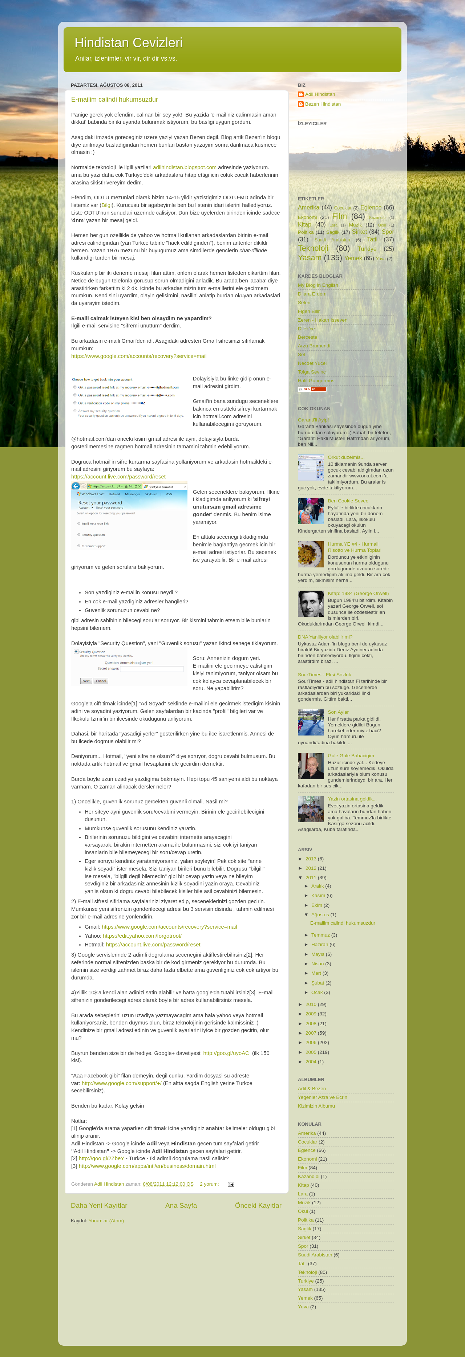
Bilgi (106, 205)
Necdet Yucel (312, 363)
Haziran (320, 944)
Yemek (353, 258)
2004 (312, 1061)
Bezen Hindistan (323, 104)
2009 (312, 1013)
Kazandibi (377, 217)
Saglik (333, 232)
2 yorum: (210, 1184)
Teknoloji (313, 248)
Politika (306, 232)
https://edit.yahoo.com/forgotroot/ (142, 936)
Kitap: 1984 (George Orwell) (358, 593)
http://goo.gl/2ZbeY (101, 1158)
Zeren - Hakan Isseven (323, 320)
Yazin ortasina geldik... (352, 799)
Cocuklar (343, 208)
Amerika (308, 207)
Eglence (371, 207)
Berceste (307, 337)
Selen (304, 302)
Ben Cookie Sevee (348, 501)
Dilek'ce (306, 328)
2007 (312, 1033)
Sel (301, 354)
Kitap (304, 224)
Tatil (372, 239)
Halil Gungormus (316, 380)
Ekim (317, 905)
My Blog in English (318, 285)
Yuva (381, 258)
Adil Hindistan (320, 94)
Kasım (319, 895)
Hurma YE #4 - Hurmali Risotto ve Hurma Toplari (354, 547)
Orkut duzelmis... (346, 457)
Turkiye (366, 248)
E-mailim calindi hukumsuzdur (114, 99)
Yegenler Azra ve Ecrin (322, 1097)
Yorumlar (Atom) (106, 1220)
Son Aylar (338, 712)
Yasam (310, 257)
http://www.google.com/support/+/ (122, 1083)
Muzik (355, 225)
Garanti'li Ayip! (313, 420)
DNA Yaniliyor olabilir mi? (325, 637)
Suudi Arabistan (332, 240)
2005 (312, 1052)
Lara (333, 225)
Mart (317, 973)
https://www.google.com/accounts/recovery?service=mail (139, 356)
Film (339, 216)
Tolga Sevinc (312, 372)
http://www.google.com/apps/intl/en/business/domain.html (147, 1166)
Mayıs (318, 954)
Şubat (318, 983)
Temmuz (321, 935)
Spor (388, 231)
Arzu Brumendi (314, 346)
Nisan (318, 963)
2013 (312, 858)
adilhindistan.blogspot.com (185, 167)
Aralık (318, 886)
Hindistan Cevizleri (128, 42)
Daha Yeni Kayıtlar (99, 1205)
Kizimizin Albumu (316, 1106)
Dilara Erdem (312, 294)
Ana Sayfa (181, 1205)
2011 (312, 877)
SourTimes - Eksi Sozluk (324, 674)
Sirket (359, 231)
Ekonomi (307, 217)
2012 (312, 868)
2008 (312, 1023)
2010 (312, 1004)
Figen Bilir (309, 311)
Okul (382, 225)
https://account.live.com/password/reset (118, 477)
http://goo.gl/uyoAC (226, 1053)
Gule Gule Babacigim (351, 755)
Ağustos (321, 914)
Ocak (317, 992)
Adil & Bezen (312, 1088)
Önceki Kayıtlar (258, 1205)
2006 (312, 1042)
